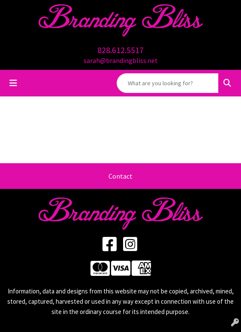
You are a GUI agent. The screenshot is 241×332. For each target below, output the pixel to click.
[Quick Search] (168, 83)
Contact (120, 176)
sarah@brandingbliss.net (121, 60)
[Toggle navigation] (13, 83)
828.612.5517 (120, 50)
